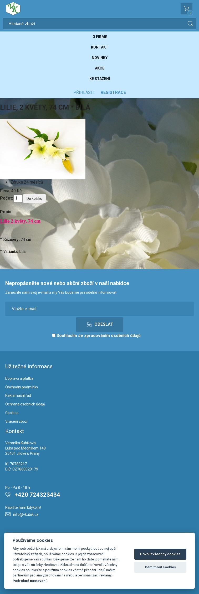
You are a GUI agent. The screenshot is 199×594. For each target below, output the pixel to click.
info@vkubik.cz (25, 514)
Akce (99, 68)
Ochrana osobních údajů (25, 404)
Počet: (6, 198)
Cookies (11, 413)
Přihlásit (83, 92)
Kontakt (99, 47)
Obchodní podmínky (21, 387)
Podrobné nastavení (30, 581)
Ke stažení (99, 79)
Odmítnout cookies (160, 567)
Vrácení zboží (16, 421)
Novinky (100, 58)
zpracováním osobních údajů (112, 335)
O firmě (100, 37)
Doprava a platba (19, 378)
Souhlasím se (96, 335)
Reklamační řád (18, 395)
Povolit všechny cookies (160, 554)
